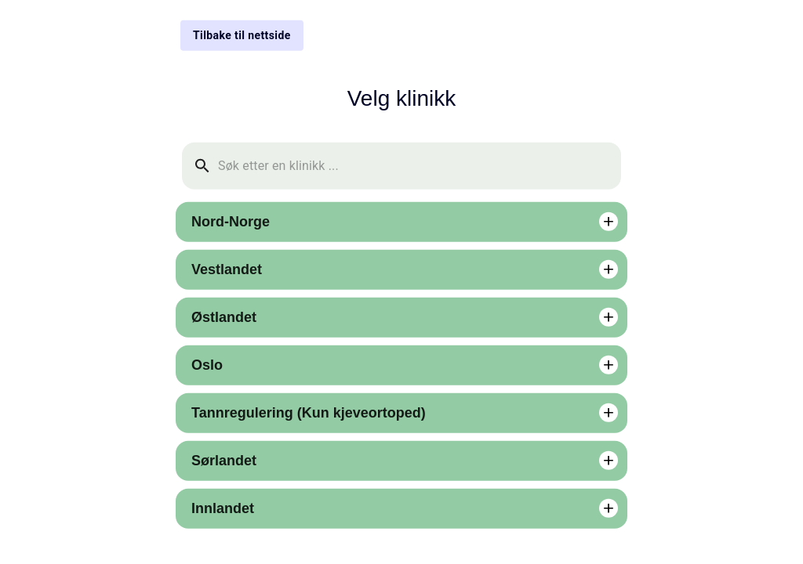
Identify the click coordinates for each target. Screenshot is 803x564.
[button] (401, 221)
